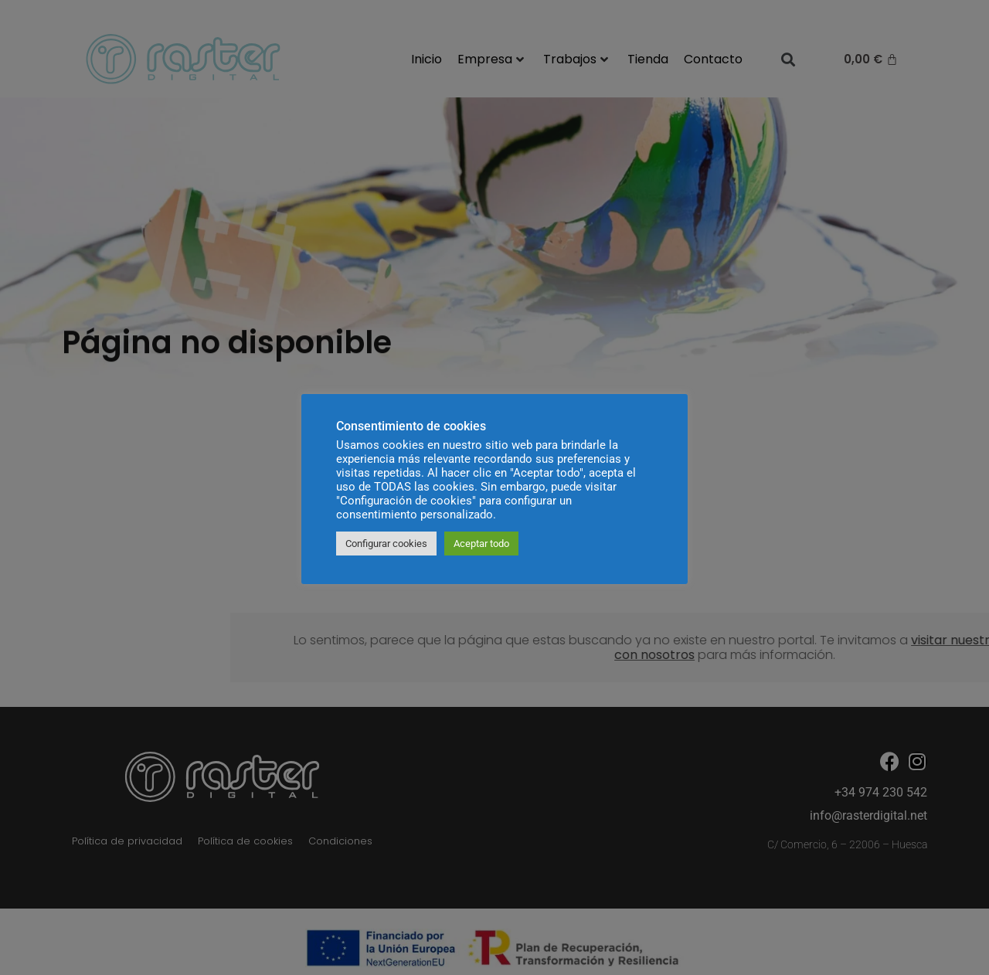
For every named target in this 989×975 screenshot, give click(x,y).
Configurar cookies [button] (386, 543)
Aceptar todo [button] (481, 543)
